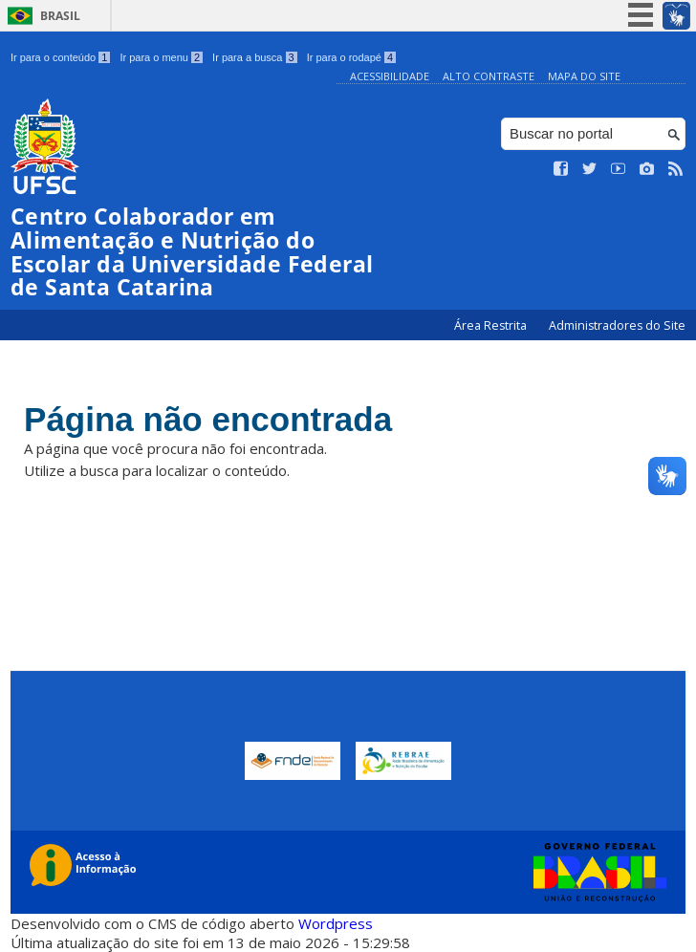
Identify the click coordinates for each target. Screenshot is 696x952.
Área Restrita (492, 325)
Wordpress (335, 923)
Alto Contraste (488, 76)
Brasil (60, 16)
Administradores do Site (617, 325)
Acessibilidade (389, 76)
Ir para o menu (161, 57)
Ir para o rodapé (351, 57)
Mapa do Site (584, 76)
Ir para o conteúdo (60, 57)
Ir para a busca (254, 57)
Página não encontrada (208, 419)
